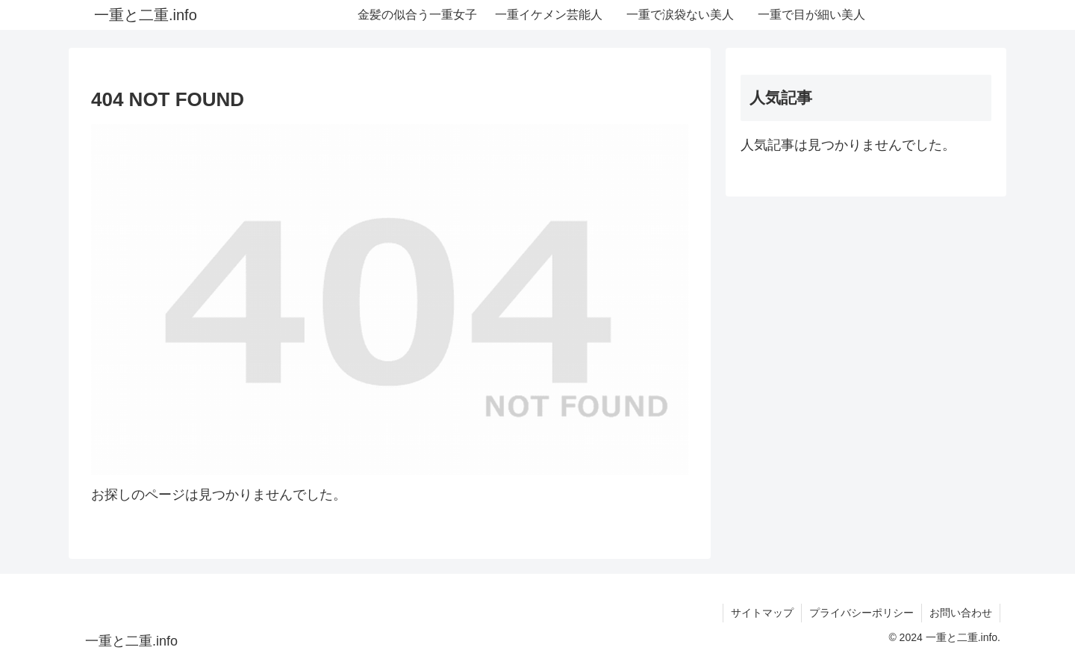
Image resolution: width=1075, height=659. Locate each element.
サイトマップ (762, 613)
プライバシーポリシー (861, 613)
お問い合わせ (960, 613)
